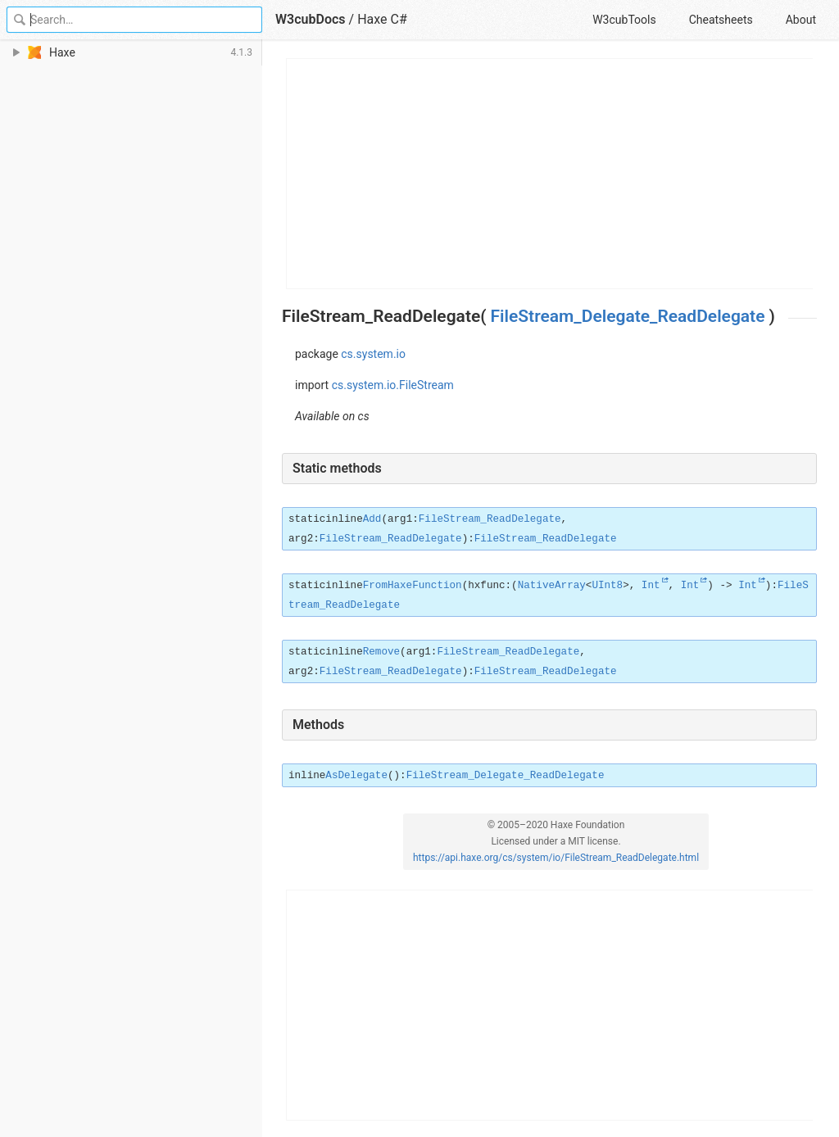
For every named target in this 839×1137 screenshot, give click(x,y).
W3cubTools (623, 19)
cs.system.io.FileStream (393, 385)
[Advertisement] (550, 173)
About (801, 19)
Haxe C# (382, 19)
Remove (381, 652)
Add (372, 519)
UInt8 (607, 585)
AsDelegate (356, 775)
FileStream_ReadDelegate (490, 519)
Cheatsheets (721, 19)
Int (651, 585)
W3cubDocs (310, 19)
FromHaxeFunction (412, 585)
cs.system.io (373, 353)
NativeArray (552, 585)
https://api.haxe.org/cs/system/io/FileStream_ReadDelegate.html (556, 857)
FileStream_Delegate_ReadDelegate (628, 316)
